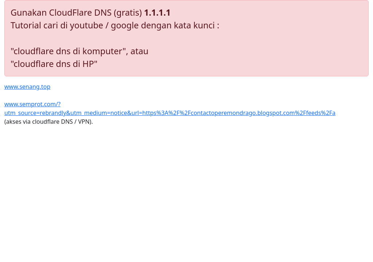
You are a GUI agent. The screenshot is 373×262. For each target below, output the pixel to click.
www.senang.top (27, 87)
